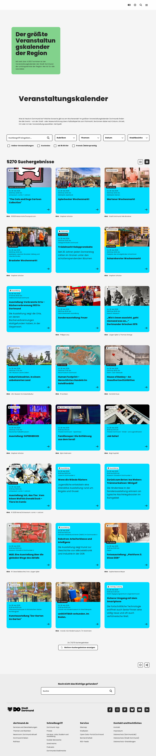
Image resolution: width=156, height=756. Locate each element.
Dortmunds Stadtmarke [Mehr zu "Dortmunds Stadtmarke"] (56, 751)
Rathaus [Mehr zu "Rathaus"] (16, 741)
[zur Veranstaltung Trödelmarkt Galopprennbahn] (78, 250)
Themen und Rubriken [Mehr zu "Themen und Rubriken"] (22, 731)
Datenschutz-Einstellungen (125, 742)
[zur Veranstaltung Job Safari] (127, 427)
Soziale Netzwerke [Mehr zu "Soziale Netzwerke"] (54, 740)
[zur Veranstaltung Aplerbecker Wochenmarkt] (78, 191)
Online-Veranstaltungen (21, 145)
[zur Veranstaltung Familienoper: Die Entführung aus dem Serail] (78, 427)
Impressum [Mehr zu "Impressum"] (118, 731)
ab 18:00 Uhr (61, 145)
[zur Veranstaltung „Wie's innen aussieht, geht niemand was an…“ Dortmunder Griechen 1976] (127, 309)
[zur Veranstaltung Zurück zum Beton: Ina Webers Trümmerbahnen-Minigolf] (127, 487)
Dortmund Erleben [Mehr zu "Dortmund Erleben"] (20, 738)
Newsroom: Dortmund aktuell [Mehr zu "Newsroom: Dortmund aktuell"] (25, 734)
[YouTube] (139, 709)
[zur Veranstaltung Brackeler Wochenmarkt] (29, 250)
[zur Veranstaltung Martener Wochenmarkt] (127, 191)
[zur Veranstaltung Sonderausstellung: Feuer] (78, 309)
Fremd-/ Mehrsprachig (85, 145)
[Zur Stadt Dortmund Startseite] (21, 5)
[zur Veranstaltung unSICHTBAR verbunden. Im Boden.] (78, 605)
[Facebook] (109, 709)
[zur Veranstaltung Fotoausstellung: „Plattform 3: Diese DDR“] (127, 546)
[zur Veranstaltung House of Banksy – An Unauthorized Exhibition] (127, 368)
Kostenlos (44, 145)
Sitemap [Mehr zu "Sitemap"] (83, 727)
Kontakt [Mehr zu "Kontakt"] (117, 727)
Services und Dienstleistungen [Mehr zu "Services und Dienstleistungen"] (25, 727)
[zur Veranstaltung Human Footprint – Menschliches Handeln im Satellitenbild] (78, 368)
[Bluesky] (132, 709)
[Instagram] (117, 709)
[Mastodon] (124, 709)
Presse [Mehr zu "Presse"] (49, 731)
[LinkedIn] (146, 709)
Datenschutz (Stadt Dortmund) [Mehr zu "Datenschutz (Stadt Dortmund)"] (126, 738)
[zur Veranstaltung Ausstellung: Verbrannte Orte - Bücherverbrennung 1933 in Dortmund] (29, 309)
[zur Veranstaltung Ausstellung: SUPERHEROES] (29, 427)
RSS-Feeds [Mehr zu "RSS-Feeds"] (84, 741)
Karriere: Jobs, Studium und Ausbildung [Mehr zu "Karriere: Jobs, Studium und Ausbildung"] (57, 735)
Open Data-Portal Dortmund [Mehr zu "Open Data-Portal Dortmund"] (92, 734)
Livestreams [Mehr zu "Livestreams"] (51, 743)
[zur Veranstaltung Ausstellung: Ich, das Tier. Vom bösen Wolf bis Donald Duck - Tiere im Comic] (29, 487)
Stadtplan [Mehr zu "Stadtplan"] (84, 731)
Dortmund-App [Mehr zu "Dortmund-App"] (53, 727)
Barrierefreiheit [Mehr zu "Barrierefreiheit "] (86, 738)
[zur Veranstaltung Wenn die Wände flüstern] (78, 487)
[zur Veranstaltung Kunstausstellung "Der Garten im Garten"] (29, 605)
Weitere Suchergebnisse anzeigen (78, 647)
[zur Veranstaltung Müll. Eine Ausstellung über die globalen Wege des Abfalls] (29, 546)
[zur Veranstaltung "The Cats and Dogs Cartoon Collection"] (29, 191)
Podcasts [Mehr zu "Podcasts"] (50, 747)
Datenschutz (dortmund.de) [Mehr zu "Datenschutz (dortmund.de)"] (125, 734)
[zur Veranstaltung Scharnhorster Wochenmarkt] (127, 250)
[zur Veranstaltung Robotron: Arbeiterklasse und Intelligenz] (78, 546)
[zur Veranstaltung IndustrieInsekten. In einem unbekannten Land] (29, 368)
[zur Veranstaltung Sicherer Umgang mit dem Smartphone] (127, 605)
